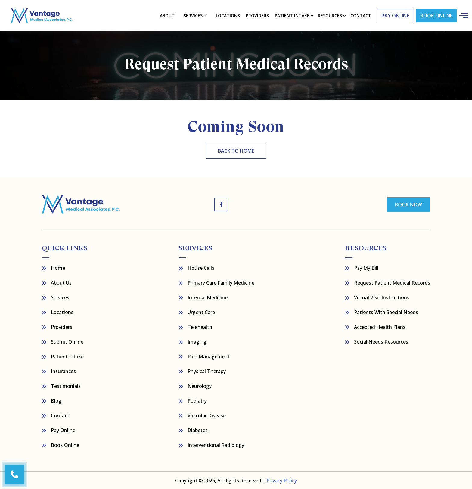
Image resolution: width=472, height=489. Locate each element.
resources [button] (330, 15)
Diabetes (198, 429)
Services (193, 15)
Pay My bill (366, 267)
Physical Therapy (207, 370)
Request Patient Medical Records (392, 282)
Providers (257, 15)
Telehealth (200, 326)
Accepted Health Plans (379, 326)
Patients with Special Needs (386, 311)
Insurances (63, 370)
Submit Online (67, 341)
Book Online (435, 15)
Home (58, 267)
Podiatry (197, 400)
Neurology (200, 385)
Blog (56, 400)
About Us (61, 282)
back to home (236, 150)
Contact (60, 415)
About (167, 15)
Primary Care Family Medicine (221, 282)
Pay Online (63, 429)
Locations (228, 15)
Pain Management (209, 356)
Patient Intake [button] (292, 15)
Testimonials (66, 385)
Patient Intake (67, 356)
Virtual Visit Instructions (381, 297)
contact (360, 15)
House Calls (201, 267)
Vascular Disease (207, 415)
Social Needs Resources (381, 341)
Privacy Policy (281, 480)
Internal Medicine (208, 297)
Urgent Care (201, 311)
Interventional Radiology (216, 444)
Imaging (197, 341)
